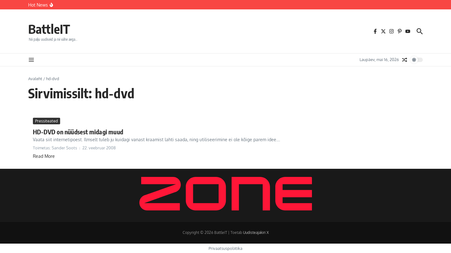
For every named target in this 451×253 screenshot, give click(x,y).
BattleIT (49, 29)
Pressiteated (46, 120)
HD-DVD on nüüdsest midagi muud (78, 132)
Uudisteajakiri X (256, 232)
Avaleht (35, 78)
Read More (44, 156)
